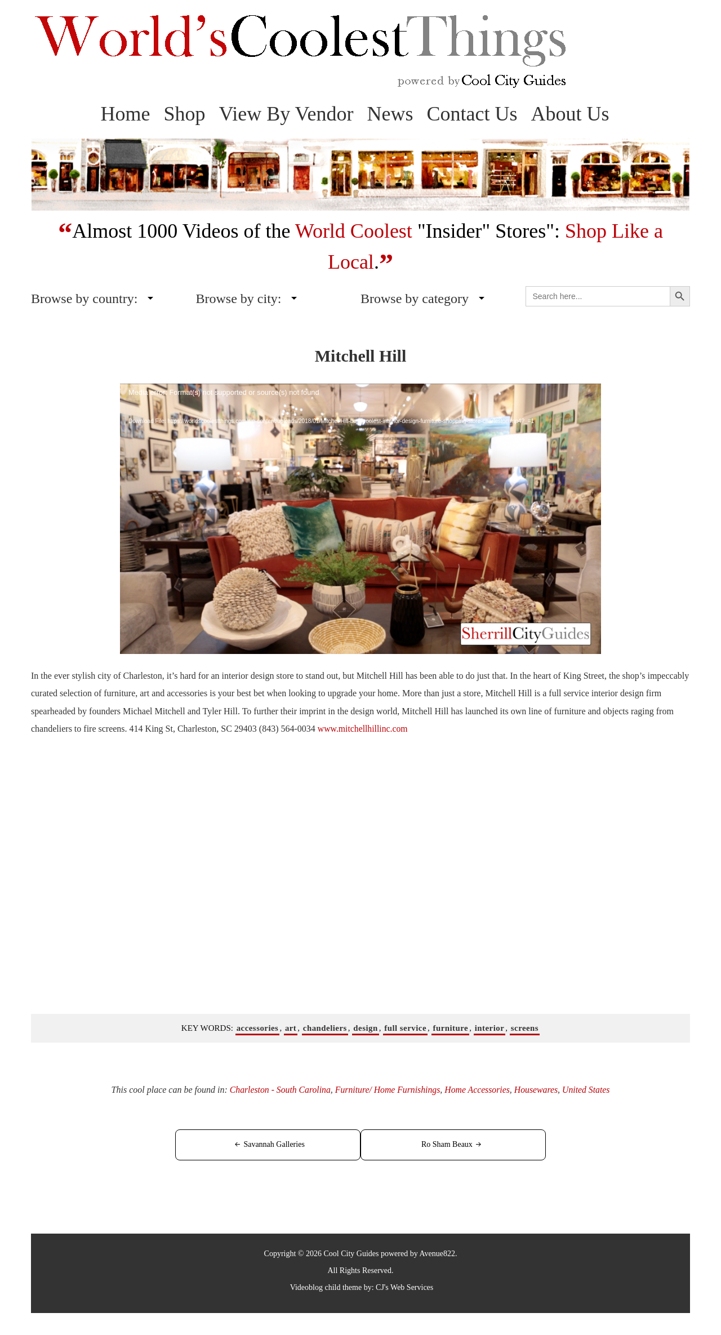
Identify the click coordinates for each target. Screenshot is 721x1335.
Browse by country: (84, 298)
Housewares (538, 1089)
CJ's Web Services (404, 1287)
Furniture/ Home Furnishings (386, 1089)
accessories (256, 1027)
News (390, 114)
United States (588, 1089)
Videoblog (306, 1287)
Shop (184, 114)
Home (125, 114)
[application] (360, 519)
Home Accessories (478, 1089)
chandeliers (324, 1027)
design (365, 1027)
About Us (570, 114)
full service (405, 1027)
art (290, 1027)
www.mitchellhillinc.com (363, 728)
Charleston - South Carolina (277, 1089)
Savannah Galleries (279, 1144)
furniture (451, 1027)
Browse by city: (239, 298)
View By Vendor (286, 114)
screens (526, 1027)
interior (490, 1027)
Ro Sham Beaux (442, 1144)
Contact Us (472, 114)
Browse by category (414, 298)
